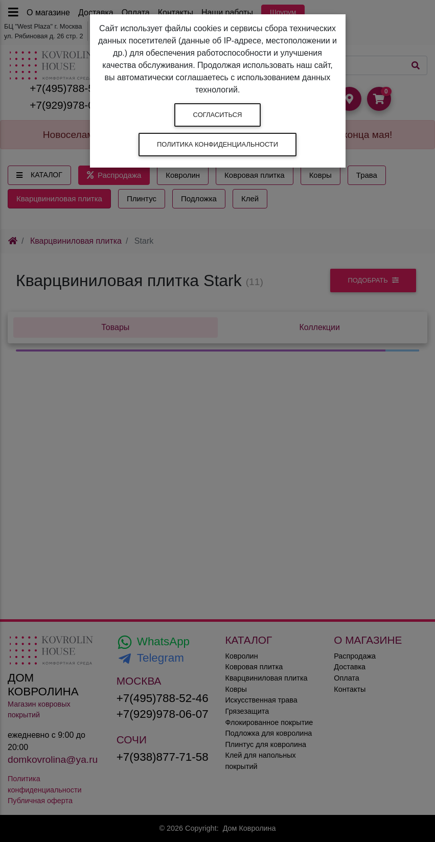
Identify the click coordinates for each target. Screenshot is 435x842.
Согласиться (217, 115)
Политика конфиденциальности (217, 144)
